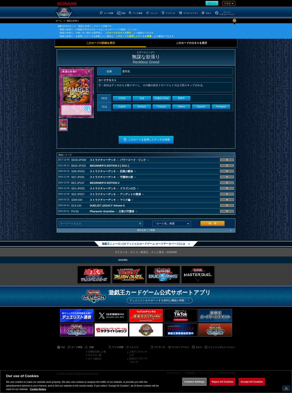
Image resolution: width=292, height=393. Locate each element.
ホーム (59, 21)
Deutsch (142, 106)
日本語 (122, 98)
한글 (142, 98)
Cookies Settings (194, 381)
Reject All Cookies (222, 381)
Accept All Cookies (252, 381)
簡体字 (181, 98)
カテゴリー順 (94, 355)
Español (201, 106)
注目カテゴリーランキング (138, 360)
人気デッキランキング (138, 353)
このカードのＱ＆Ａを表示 (117, 32)
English (122, 106)
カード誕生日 (94, 358)
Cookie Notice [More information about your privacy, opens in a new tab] (38, 389)
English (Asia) (162, 98)
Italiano (181, 106)
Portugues (221, 106)
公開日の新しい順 (97, 351)
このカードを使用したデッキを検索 (133, 36)
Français (161, 106)
